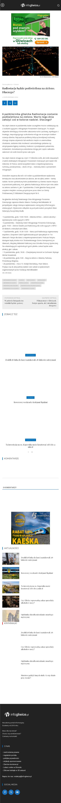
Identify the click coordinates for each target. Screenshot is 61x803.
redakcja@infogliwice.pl (23, 776)
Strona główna (7, 84)
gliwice (21, 280)
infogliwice (41, 280)
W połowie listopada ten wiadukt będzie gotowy (14, 301)
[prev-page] (28, 452)
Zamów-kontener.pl (10, 764)
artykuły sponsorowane (12, 761)
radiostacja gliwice (37, 283)
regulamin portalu (10, 755)
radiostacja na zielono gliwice (30, 285)
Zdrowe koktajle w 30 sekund (14, 770)
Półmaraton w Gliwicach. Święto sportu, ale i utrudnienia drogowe (44, 303)
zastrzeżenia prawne (11, 752)
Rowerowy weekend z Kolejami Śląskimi (30, 402)
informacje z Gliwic (10, 283)
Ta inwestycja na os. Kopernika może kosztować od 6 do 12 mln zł (30, 445)
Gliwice (16, 84)
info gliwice (31, 280)
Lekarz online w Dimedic (12, 767)
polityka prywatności (11, 758)
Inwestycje (30, 440)
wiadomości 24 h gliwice (11, 288)
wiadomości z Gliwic (28, 288)
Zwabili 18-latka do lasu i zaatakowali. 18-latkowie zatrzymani (30, 360)
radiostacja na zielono (11, 285)
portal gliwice (23, 283)
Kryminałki (30, 355)
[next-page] (32, 452)
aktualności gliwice (10, 280)
